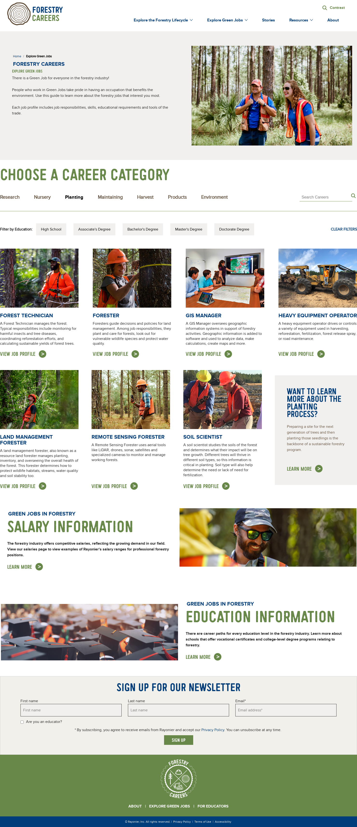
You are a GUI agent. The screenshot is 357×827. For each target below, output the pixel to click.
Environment (214, 197)
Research (10, 197)
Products (177, 197)
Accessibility (223, 821)
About (135, 806)
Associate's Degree (94, 229)
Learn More (19, 566)
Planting (74, 197)
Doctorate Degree (234, 229)
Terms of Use (202, 821)
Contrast (337, 7)
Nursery (42, 197)
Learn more (299, 468)
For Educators (213, 806)
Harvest (145, 197)
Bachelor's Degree (142, 229)
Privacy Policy (212, 730)
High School (51, 229)
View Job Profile (17, 354)
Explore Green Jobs (169, 806)
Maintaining (110, 197)
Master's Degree (188, 229)
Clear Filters (344, 229)
